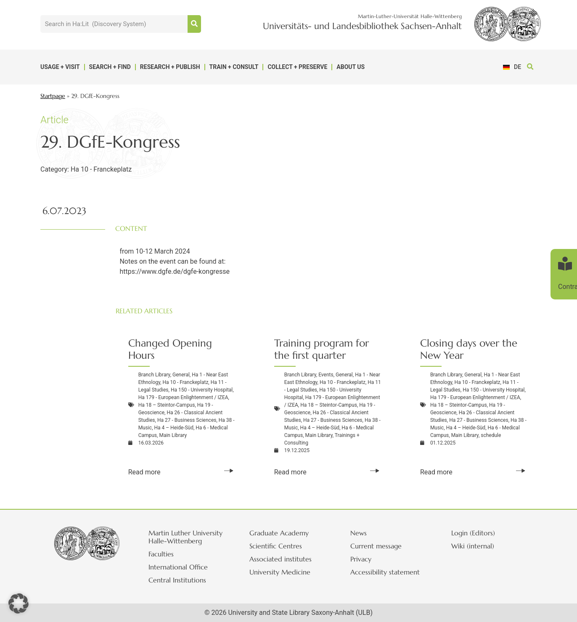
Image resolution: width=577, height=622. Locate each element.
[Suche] (194, 24)
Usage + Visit (60, 67)
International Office (179, 567)
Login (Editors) (474, 533)
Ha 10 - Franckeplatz (101, 169)
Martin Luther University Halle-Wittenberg (187, 537)
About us (350, 67)
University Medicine (281, 572)
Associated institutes (282, 559)
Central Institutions (178, 580)
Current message (377, 546)
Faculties (162, 554)
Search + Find (110, 67)
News (360, 533)
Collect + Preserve (297, 67)
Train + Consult (234, 67)
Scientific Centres (277, 546)
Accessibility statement (386, 572)
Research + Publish (170, 67)
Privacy (362, 559)
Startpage (52, 96)
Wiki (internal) (474, 546)
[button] (530, 67)
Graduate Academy (280, 533)
